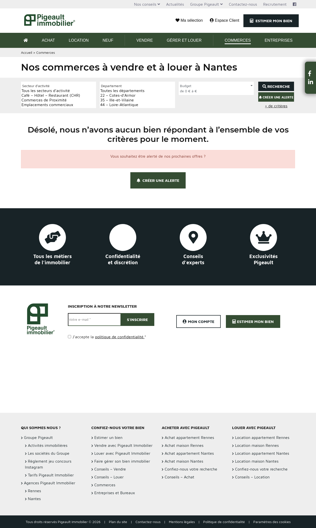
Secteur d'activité (36, 86)
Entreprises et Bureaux (114, 492)
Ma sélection (189, 20)
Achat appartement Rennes (189, 437)
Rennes (34, 491)
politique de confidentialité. (119, 337)
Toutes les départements (122, 90)
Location (79, 40)
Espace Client (224, 20)
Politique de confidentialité (224, 522)
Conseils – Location (252, 477)
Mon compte (198, 321)
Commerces (238, 40)
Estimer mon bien (271, 21)
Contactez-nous (243, 4)
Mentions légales (182, 522)
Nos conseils (145, 4)
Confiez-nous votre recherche (191, 469)
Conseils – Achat (179, 477)
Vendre (144, 40)
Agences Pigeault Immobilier (49, 483)
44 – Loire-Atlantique (122, 104)
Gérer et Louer (184, 40)
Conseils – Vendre (110, 469)
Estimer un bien (108, 437)
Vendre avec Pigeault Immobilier (123, 445)
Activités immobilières (47, 445)
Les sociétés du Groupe (48, 453)
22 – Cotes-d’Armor (122, 95)
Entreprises (279, 40)
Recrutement (275, 4)
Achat (48, 40)
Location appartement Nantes (262, 453)
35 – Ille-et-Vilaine (122, 100)
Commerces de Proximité (51, 100)
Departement (111, 86)
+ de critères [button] (276, 106)
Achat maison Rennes (184, 445)
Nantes (34, 498)
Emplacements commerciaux (51, 104)
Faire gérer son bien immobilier (122, 461)
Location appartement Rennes (262, 437)
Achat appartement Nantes (189, 453)
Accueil (26, 52)
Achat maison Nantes (184, 461)
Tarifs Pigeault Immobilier (51, 475)
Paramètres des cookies (272, 522)
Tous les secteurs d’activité (51, 90)
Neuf (107, 40)
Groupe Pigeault (204, 4)
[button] (311, 73)
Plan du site (118, 522)
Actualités (175, 4)
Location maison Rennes (257, 445)
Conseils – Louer (109, 477)
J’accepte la (109, 337)
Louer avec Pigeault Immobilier (122, 453)
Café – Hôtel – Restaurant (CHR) (51, 95)
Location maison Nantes (256, 461)
